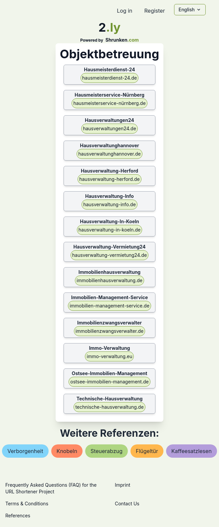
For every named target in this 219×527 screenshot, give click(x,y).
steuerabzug (106, 451)
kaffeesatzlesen (191, 451)
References (17, 515)
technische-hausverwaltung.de (109, 407)
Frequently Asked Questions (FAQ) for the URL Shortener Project (51, 488)
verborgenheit (25, 451)
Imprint (122, 485)
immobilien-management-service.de (109, 305)
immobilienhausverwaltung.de (109, 280)
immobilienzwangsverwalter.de (110, 331)
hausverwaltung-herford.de (109, 179)
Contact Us (127, 503)
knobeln (67, 451)
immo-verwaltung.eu (109, 356)
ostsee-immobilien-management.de (109, 381)
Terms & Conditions (26, 503)
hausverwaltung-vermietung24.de (109, 255)
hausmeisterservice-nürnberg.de (109, 103)
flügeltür (147, 451)
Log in (124, 10)
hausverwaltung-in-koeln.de (109, 230)
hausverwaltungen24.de (109, 128)
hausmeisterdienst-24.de (109, 78)
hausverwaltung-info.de (109, 204)
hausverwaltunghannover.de (109, 154)
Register (154, 10)
